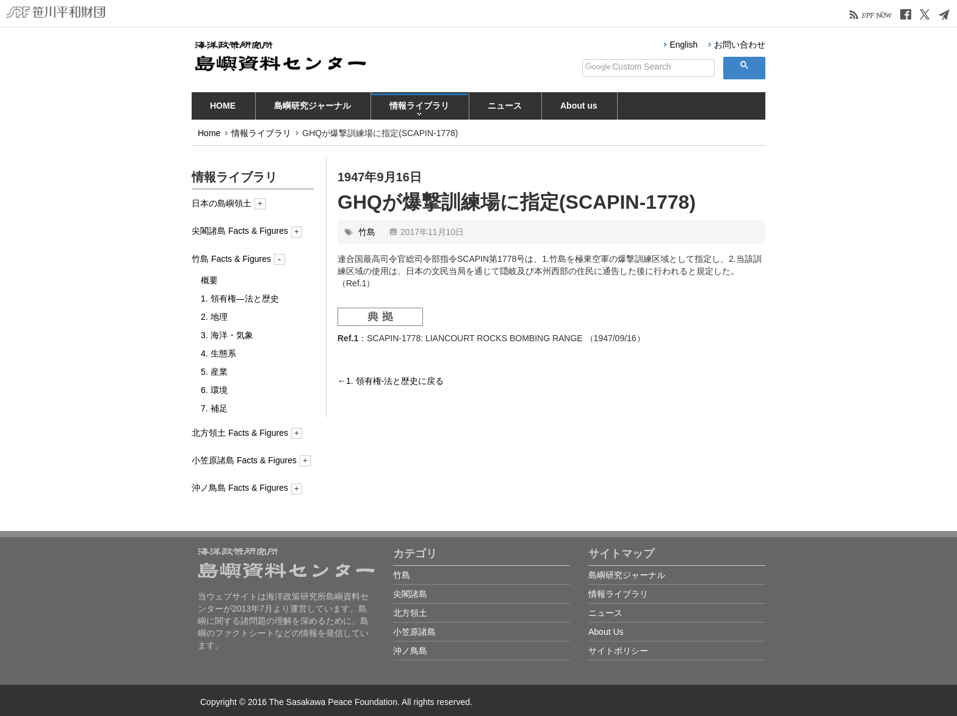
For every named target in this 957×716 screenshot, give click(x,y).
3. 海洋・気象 (227, 335)
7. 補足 (214, 408)
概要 (209, 280)
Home (209, 133)
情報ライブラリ (419, 108)
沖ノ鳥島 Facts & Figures (247, 488)
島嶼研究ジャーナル (312, 108)
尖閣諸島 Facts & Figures (247, 231)
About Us (606, 632)
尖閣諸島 (410, 594)
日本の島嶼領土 (228, 203)
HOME (223, 108)
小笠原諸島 (414, 632)
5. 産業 (214, 372)
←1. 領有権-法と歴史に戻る (391, 381)
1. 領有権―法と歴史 (240, 298)
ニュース (505, 108)
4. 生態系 (218, 353)
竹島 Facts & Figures (238, 259)
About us (579, 108)
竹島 (366, 232)
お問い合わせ (739, 44)
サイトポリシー (618, 651)
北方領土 (410, 613)
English (684, 44)
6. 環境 (214, 390)
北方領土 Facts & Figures (247, 433)
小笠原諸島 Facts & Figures (251, 460)
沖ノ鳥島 (410, 651)
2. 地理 (214, 317)
